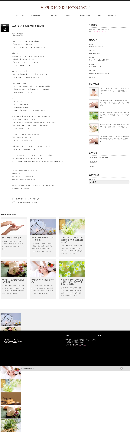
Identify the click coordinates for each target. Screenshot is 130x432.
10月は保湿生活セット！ (96, 53)
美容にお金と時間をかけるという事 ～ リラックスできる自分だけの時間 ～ (72, 282)
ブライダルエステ (52, 15)
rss (121, 368)
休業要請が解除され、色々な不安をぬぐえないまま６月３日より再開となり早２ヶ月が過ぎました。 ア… (114, 127)
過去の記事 (92, 77)
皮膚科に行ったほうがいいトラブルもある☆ (29, 199)
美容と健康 (93, 162)
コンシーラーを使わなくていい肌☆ (26, 202)
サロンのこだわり (19, 15)
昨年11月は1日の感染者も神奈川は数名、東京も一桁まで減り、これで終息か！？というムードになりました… (114, 115)
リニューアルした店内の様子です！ (99, 60)
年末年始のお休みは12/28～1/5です (99, 73)
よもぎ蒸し (67, 15)
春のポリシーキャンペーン (97, 46)
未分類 (92, 166)
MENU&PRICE (35, 15)
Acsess (99, 15)
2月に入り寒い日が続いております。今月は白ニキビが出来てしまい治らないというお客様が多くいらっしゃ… (114, 91)
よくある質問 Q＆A (83, 15)
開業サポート (112, 15)
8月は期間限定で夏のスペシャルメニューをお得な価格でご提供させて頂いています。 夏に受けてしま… (114, 139)
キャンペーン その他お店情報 (99, 157)
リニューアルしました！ (96, 66)
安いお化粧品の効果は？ (11, 238)
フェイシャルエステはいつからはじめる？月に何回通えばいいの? (72, 240)
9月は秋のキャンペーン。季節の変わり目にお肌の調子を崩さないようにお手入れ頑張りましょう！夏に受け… (114, 103)
